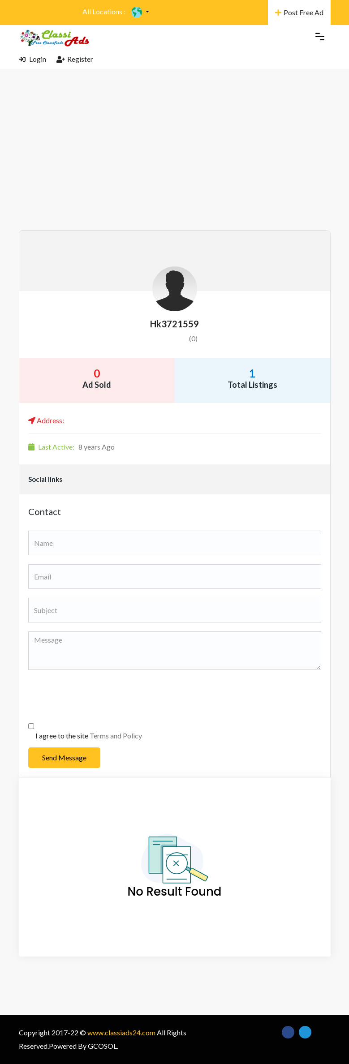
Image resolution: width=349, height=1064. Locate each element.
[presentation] (96, 696)
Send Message (64, 757)
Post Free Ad (299, 12)
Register (74, 59)
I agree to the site (88, 735)
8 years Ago (71, 446)
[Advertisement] (174, 163)
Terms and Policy (116, 735)
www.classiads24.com (121, 1032)
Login (32, 59)
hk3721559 (174, 323)
